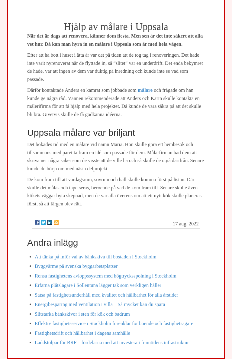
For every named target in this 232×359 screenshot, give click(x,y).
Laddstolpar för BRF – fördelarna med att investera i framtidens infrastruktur (112, 342)
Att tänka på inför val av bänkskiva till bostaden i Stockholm (95, 257)
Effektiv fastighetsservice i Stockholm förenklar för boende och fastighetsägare (114, 323)
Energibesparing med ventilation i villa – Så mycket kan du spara (100, 304)
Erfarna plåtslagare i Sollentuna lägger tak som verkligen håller (98, 285)
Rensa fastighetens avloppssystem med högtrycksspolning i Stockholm (105, 276)
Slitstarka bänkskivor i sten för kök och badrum (82, 314)
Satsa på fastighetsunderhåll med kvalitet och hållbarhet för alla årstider (106, 295)
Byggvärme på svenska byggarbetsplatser (76, 266)
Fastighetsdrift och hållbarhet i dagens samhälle (82, 333)
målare (145, 90)
